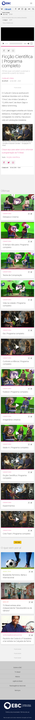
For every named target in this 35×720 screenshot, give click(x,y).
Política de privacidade (13, 712)
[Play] (3, 44)
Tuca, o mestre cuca (8, 23)
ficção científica (13, 157)
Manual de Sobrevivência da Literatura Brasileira (14, 17)
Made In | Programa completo (15, 448)
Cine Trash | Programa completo (16, 534)
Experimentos (9, 506)
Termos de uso (25, 712)
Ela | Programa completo (13, 334)
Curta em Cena (7, 78)
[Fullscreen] (31, 44)
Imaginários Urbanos (11, 420)
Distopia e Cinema (10, 217)
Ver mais (17, 542)
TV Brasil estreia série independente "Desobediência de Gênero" (17, 608)
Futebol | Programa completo (15, 392)
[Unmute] (28, 44)
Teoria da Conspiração (12, 275)
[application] (17, 36)
